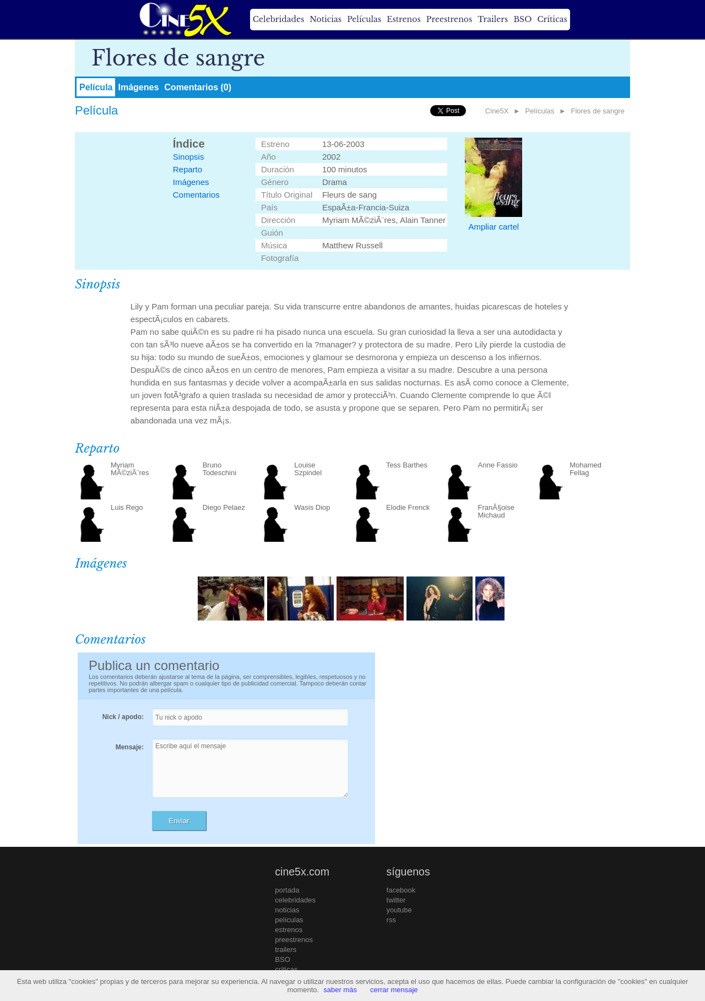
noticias (287, 910)
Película (95, 87)
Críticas (552, 19)
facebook (401, 890)
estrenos (288, 930)
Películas (364, 19)
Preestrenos (449, 19)
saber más (340, 990)
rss (391, 920)
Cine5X (497, 111)
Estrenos (404, 19)
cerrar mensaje (394, 990)
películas (289, 920)
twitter (396, 900)
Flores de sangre (598, 111)
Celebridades (278, 19)
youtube (399, 910)
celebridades (295, 900)
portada (287, 890)
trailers (285, 949)
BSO (522, 19)
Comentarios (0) (197, 87)
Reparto (187, 169)
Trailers (493, 19)
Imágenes (138, 87)
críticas (286, 969)
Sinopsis (188, 156)
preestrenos (294, 939)
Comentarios (196, 194)
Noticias (325, 19)
